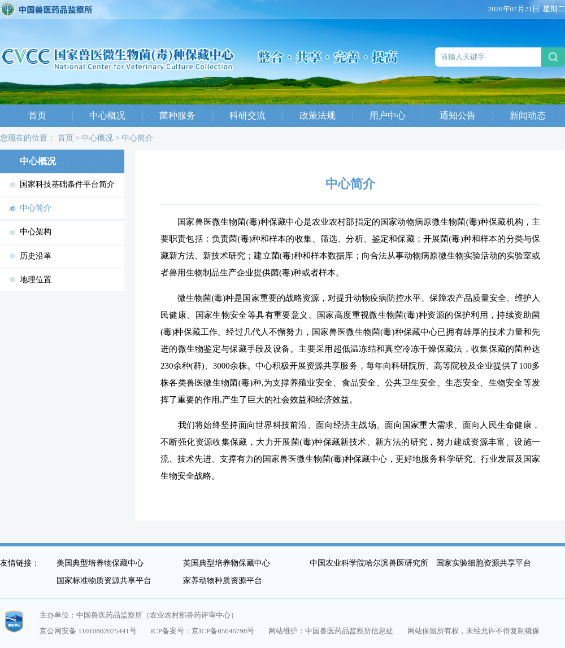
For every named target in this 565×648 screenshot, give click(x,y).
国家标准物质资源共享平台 (103, 580)
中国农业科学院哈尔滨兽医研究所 (369, 563)
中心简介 (137, 138)
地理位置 (35, 279)
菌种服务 (177, 115)
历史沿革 (35, 256)
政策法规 (317, 115)
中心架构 (35, 231)
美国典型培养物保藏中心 (100, 563)
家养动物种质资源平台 (222, 580)
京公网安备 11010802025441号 (88, 631)
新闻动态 (528, 115)
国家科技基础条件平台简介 (67, 184)
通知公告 (458, 115)
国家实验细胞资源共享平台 (483, 563)
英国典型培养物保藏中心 (226, 563)
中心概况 (107, 115)
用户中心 (388, 115)
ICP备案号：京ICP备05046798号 (202, 631)
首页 (37, 115)
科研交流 (247, 115)
